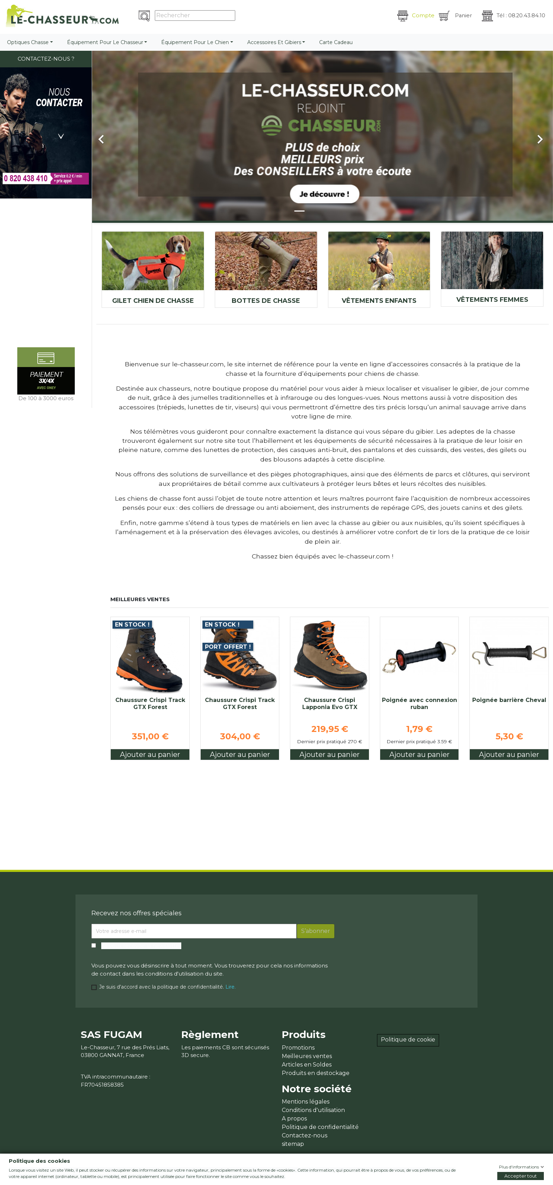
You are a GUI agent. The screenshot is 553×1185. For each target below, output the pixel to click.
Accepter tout (520, 1176)
